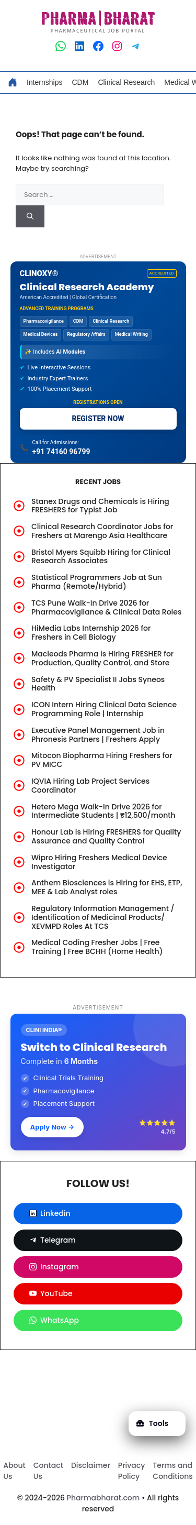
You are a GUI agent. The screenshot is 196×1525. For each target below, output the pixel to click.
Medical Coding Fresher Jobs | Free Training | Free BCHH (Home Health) (97, 947)
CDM (80, 82)
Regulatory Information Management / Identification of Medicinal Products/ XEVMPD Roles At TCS (103, 917)
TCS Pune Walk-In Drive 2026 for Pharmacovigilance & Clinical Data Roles (106, 607)
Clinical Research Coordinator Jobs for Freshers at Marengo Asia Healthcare (102, 531)
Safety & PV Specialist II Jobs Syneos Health (98, 684)
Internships (44, 82)
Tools (152, 1423)
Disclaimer (90, 1465)
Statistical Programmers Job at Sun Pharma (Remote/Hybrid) (96, 581)
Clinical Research (126, 82)
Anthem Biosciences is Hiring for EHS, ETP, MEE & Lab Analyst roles (106, 887)
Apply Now (52, 1127)
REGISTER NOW (98, 418)
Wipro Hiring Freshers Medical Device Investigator (99, 862)
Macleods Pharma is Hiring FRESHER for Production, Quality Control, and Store (102, 658)
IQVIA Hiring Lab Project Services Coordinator (90, 785)
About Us (14, 1471)
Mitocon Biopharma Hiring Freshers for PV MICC (101, 760)
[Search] (30, 216)
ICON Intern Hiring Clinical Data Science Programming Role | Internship (104, 709)
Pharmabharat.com (103, 1498)
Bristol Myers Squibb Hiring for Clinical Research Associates (100, 556)
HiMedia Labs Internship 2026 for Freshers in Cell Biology (91, 632)
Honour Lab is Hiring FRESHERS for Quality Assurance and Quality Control (106, 836)
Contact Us (48, 1471)
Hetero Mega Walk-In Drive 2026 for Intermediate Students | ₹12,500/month (103, 811)
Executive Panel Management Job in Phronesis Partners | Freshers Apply (98, 734)
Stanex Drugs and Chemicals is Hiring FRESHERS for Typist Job (100, 505)
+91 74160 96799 (61, 451)
